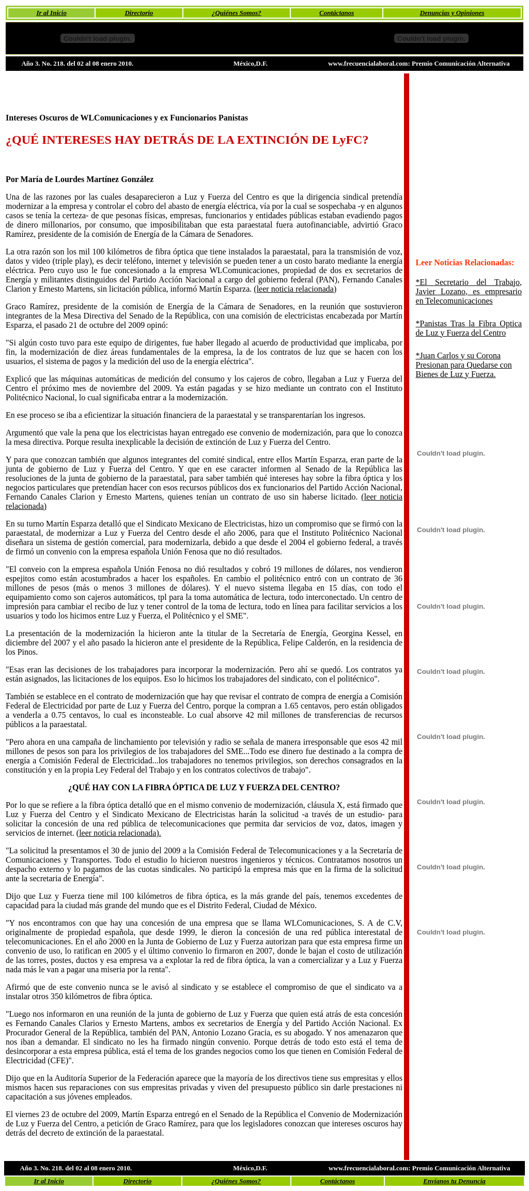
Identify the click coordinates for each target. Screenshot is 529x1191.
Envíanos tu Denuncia (454, 1181)
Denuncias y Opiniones (452, 13)
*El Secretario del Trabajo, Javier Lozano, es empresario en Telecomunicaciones (469, 291)
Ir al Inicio (51, 13)
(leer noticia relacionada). (118, 832)
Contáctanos (336, 13)
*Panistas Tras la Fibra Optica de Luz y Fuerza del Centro (469, 328)
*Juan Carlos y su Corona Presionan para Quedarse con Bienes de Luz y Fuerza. (464, 365)
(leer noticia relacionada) (295, 288)
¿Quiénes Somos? (236, 13)
